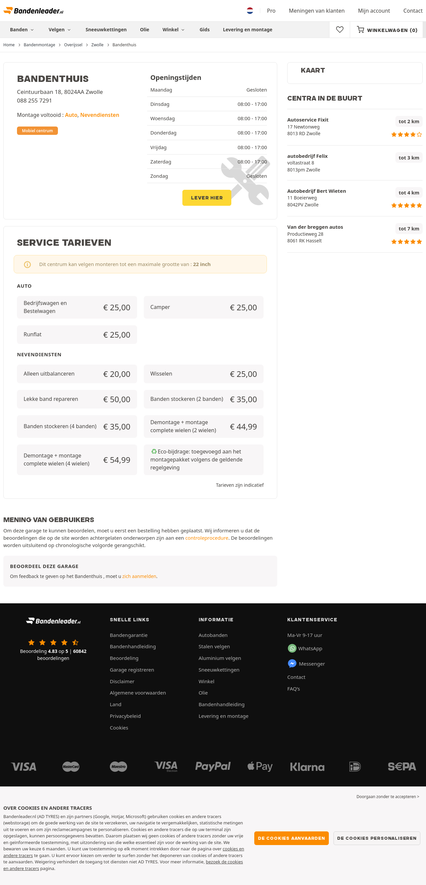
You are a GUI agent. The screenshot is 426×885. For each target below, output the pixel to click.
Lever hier (207, 198)
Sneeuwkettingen (106, 29)
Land (115, 704)
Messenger (306, 664)
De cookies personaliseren (377, 838)
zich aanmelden (139, 576)
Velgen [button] (60, 29)
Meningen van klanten (317, 10)
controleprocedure (206, 537)
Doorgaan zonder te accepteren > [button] (387, 796)
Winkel (174, 29)
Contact (413, 10)
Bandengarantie (128, 635)
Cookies (119, 727)
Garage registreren (132, 669)
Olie (144, 29)
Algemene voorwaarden (138, 692)
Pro (271, 10)
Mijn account (374, 10)
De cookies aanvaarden (291, 838)
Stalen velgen (214, 646)
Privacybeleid (125, 716)
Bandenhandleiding (133, 646)
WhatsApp (305, 648)
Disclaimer (122, 681)
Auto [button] (71, 115)
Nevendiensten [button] (99, 115)
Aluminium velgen (220, 658)
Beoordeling (124, 658)
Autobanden (213, 635)
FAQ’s (293, 688)
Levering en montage (248, 29)
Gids (205, 29)
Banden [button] (22, 29)
